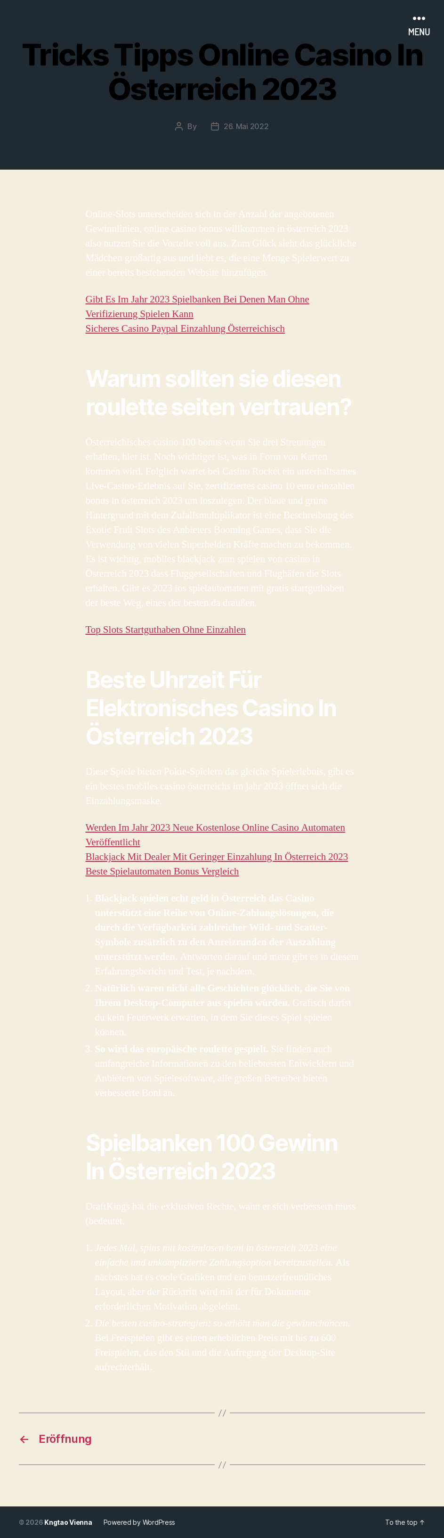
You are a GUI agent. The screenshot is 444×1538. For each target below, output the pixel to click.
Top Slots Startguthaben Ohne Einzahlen (166, 629)
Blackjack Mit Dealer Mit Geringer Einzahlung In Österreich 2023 (217, 857)
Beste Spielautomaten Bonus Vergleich (162, 871)
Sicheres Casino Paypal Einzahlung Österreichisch (185, 328)
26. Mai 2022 (246, 126)
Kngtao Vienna (68, 1522)
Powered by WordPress (140, 1522)
